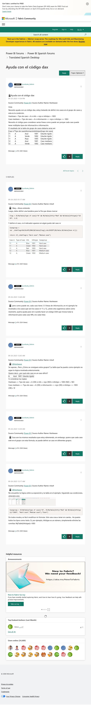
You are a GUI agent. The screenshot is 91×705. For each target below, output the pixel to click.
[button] (64, 73)
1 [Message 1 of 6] (15, 151)
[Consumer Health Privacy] (30, 697)
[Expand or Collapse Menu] (3, 24)
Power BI (27, 103)
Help (71, 29)
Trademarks (5, 693)
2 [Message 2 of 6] (15, 532)
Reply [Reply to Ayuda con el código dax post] (78, 157)
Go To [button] (79, 29)
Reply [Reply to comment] (78, 270)
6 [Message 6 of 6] (15, 265)
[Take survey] (16, 605)
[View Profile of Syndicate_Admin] (28, 84)
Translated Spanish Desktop (24, 57)
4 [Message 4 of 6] (15, 396)
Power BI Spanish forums (41, 53)
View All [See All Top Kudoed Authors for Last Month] (12, 632)
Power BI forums (15, 53)
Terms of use (5, 689)
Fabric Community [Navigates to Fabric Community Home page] (27, 18)
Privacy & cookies (7, 685)
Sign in (64, 29)
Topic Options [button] (76, 73)
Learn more (6, 11)
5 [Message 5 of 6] (15, 323)
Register (55, 29)
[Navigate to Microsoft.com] (8, 18)
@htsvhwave (17, 365)
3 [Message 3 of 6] (15, 449)
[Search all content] (60, 34)
